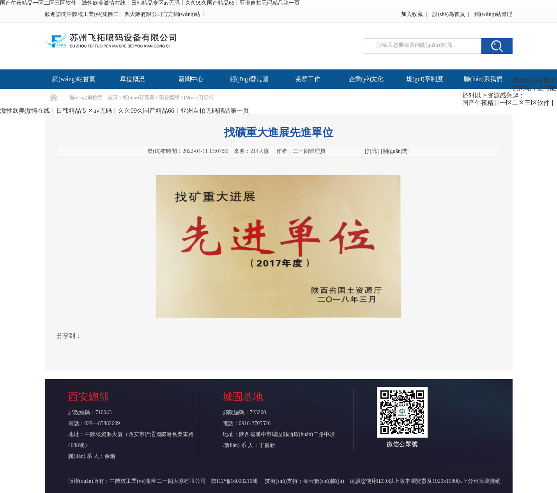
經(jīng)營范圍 (249, 79)
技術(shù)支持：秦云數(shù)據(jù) (304, 481)
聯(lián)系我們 (483, 79)
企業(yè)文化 (366, 79)
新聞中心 (191, 79)
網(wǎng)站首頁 (73, 79)
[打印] (372, 151)
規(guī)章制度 (424, 79)
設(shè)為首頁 (448, 14)
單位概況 (132, 79)
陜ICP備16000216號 (235, 481)
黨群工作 (307, 79)
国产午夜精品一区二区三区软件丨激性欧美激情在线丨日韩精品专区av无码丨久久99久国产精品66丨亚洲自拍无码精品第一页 (150, 3)
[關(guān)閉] (395, 151)
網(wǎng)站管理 (493, 14)
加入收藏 (412, 14)
